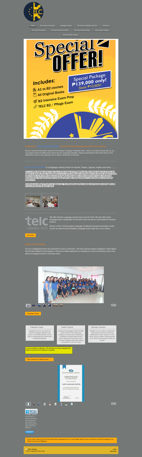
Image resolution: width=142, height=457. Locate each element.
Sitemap (34, 449)
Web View (113, 451)
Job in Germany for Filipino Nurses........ (39, 359)
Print (28, 449)
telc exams (30, 235)
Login (114, 449)
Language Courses (33, 313)
